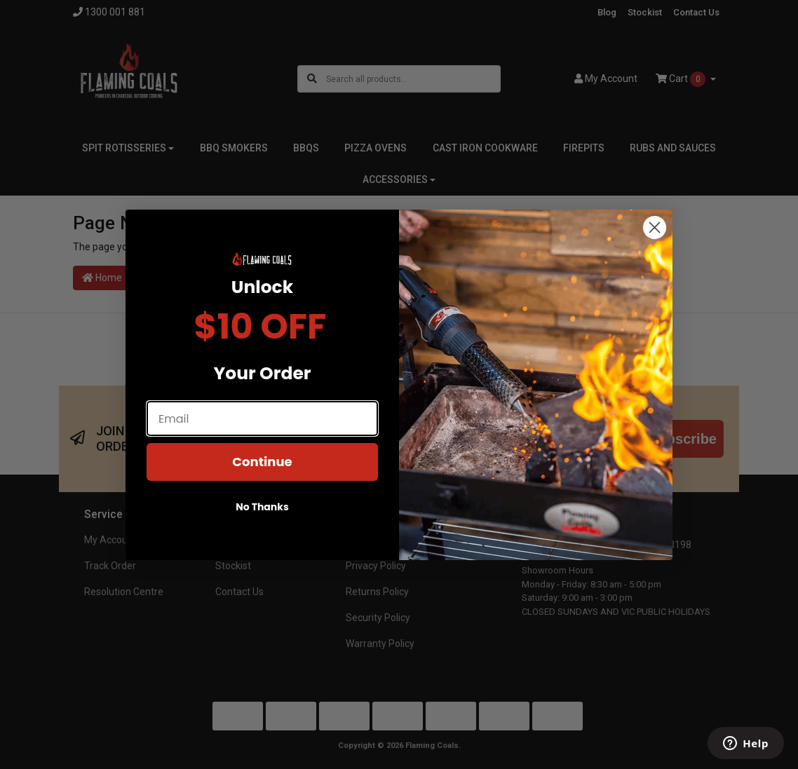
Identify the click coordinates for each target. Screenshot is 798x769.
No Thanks (262, 507)
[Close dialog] (654, 227)
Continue (262, 461)
